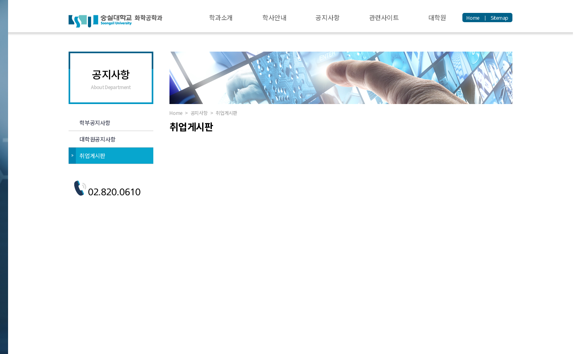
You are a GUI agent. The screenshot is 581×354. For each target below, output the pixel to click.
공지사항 (327, 17)
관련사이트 (384, 17)
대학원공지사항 (97, 139)
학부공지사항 (95, 123)
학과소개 (221, 17)
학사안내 (274, 17)
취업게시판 (92, 156)
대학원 (437, 17)
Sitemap (499, 17)
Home (472, 17)
